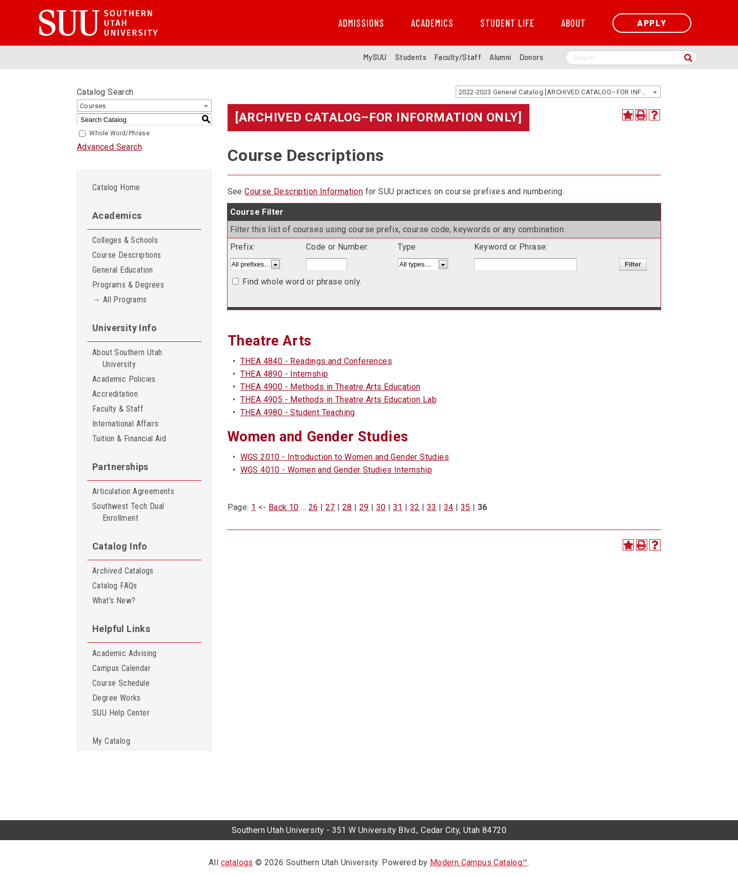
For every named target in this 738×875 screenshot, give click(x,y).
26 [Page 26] (313, 507)
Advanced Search (109, 147)
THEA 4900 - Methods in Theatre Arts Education (330, 387)
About (573, 23)
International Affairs (125, 424)
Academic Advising (124, 653)
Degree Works (116, 698)
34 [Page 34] (449, 507)
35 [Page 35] (465, 507)
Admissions (361, 23)
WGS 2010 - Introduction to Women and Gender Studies (344, 457)
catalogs (237, 862)
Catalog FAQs (114, 586)
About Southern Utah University (127, 358)
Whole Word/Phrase (119, 133)
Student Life (507, 23)
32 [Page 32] (415, 507)
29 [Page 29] (364, 507)
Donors (531, 57)
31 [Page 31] (398, 507)
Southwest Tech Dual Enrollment (128, 512)
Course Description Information (303, 191)
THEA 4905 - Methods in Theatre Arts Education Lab (338, 399)
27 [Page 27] (330, 507)
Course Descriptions (126, 255)
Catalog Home (116, 187)
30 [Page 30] (381, 507)
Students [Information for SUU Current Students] (410, 57)
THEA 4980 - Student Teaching (297, 412)
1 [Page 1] (253, 507)
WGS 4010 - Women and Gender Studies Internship (336, 470)
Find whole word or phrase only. (301, 282)
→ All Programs (119, 299)
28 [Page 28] (347, 507)
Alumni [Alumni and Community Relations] (500, 57)
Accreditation (115, 394)
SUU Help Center (121, 713)
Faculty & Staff (117, 409)
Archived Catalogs (123, 571)
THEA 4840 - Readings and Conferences (316, 361)
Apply (652, 23)
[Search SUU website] (631, 57)
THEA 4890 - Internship (284, 374)
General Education (122, 270)
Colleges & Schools (125, 240)
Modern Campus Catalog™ (479, 862)
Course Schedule (121, 683)
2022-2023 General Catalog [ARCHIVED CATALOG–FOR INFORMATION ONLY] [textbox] (559, 92)
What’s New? (113, 600)
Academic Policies (124, 379)
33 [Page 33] (432, 507)
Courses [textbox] (93, 106)
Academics (432, 23)
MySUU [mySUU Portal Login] (375, 57)
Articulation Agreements (133, 491)
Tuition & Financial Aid (129, 438)
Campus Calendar (121, 668)
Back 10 (284, 507)
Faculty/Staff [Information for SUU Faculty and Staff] (458, 57)
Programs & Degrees (128, 285)
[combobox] (558, 92)
